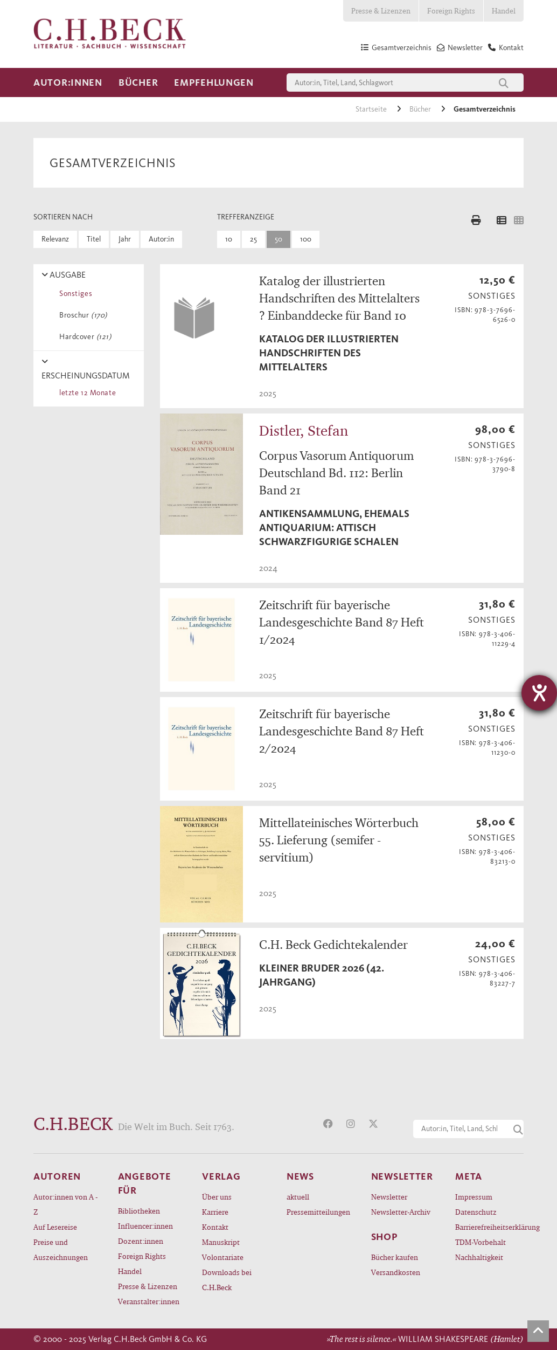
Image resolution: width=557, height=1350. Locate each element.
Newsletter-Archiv (400, 1211)
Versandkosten (395, 1272)
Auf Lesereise (55, 1226)
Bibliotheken (139, 1210)
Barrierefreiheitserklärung (489, 1226)
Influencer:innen (145, 1225)
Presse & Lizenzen (380, 10)
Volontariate (222, 1257)
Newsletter (389, 1196)
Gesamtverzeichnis (485, 109)
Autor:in (161, 239)
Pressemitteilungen (318, 1211)
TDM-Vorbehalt (480, 1241)
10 (228, 239)
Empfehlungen (214, 82)
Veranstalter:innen (148, 1301)
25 (253, 239)
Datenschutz (476, 1211)
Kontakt (215, 1226)
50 (278, 239)
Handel (504, 10)
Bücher (138, 82)
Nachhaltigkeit (479, 1257)
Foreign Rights (451, 10)
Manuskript (221, 1241)
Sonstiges (73, 293)
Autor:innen (67, 82)
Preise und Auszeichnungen (60, 1249)
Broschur (81, 315)
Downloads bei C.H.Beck (227, 1280)
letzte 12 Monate (85, 392)
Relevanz (55, 239)
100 (305, 239)
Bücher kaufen (394, 1257)
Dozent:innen (140, 1240)
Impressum (473, 1196)
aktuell (298, 1196)
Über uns (217, 1196)
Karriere (215, 1211)
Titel (94, 239)
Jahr (125, 239)
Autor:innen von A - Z (65, 1204)
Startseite (372, 109)
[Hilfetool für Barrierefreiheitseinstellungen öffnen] (539, 693)
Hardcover (83, 336)
